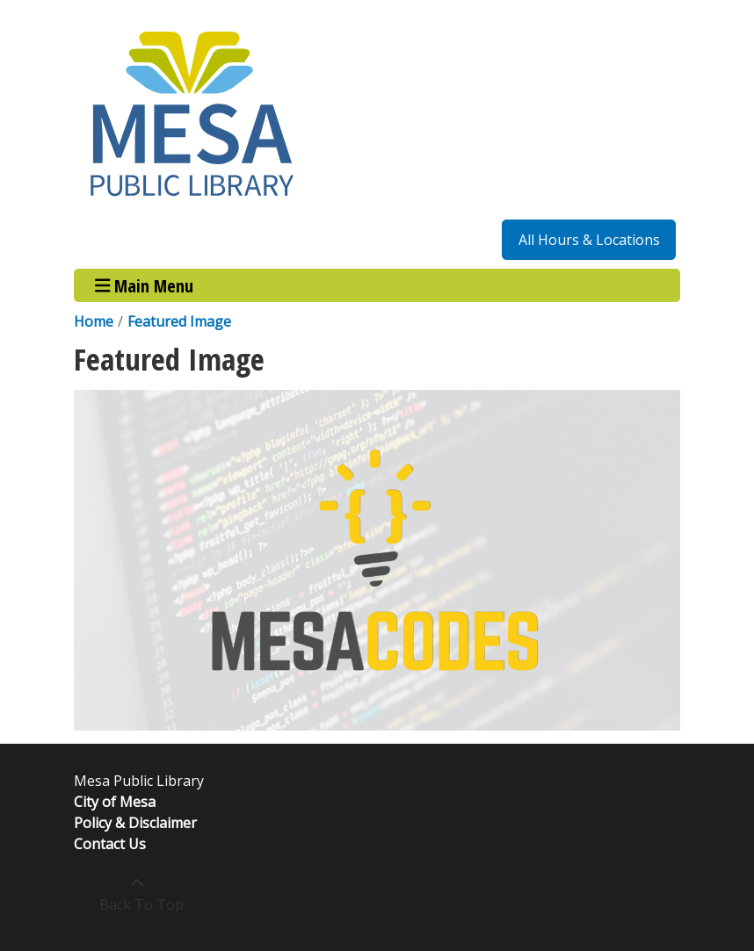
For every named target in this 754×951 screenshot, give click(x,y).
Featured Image (179, 321)
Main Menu (144, 285)
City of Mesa (115, 801)
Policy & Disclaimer (135, 822)
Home (93, 321)
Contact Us (110, 844)
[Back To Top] (136, 894)
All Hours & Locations (589, 239)
